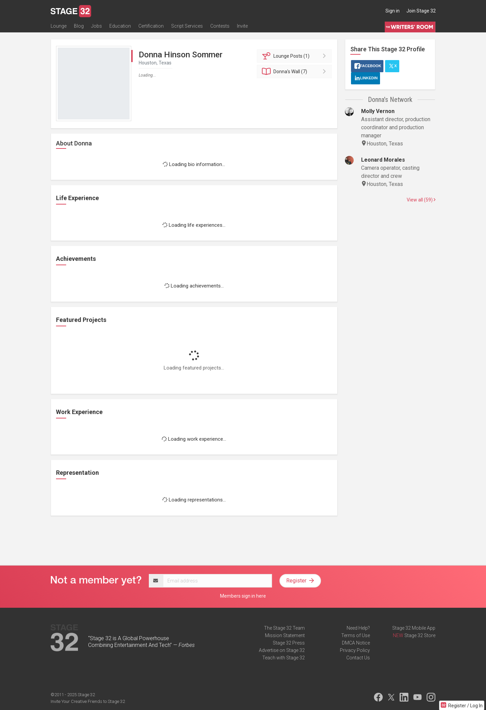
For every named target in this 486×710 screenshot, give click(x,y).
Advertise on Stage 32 (282, 650)
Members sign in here (243, 596)
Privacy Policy (355, 650)
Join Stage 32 (421, 10)
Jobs (96, 26)
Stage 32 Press (289, 643)
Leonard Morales (383, 160)
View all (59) (421, 199)
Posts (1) (295, 56)
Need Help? (358, 628)
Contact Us (358, 657)
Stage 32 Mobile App (413, 628)
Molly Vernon (378, 111)
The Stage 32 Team (284, 628)
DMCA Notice (356, 643)
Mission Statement (285, 635)
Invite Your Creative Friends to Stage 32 (88, 701)
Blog (79, 26)
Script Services (187, 26)
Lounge (58, 26)
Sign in (392, 10)
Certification (151, 26)
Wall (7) (295, 71)
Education (120, 26)
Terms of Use (355, 635)
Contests (220, 26)
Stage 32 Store (419, 635)
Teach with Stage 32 (283, 657)
